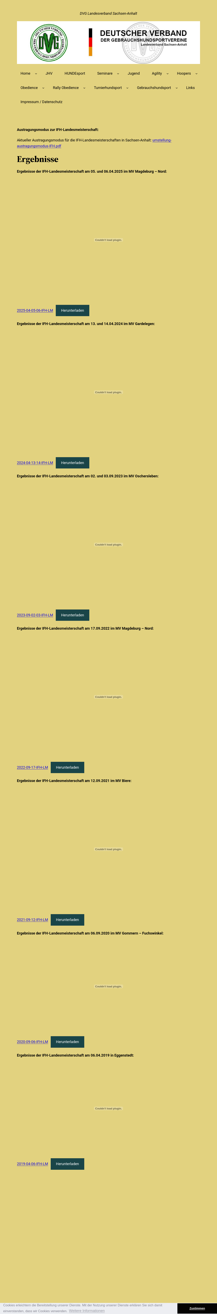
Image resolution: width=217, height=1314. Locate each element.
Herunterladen (72, 310)
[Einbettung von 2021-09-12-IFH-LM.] (108, 849)
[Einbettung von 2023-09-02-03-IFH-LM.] (108, 544)
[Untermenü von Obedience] (43, 88)
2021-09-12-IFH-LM (32, 920)
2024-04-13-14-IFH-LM (35, 463)
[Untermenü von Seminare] (118, 73)
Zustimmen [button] (197, 1308)
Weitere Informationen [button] (87, 1311)
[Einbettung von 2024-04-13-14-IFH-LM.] (108, 392)
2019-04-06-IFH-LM (32, 1164)
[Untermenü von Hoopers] (196, 73)
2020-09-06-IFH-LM (32, 1042)
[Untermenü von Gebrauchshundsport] (177, 88)
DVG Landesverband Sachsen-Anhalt (108, 13)
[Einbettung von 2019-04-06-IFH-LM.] (108, 1108)
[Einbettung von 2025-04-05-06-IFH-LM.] (108, 239)
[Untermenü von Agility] (167, 73)
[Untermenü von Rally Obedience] (84, 88)
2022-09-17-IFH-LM (32, 767)
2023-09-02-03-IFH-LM (35, 615)
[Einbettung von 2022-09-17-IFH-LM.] (108, 696)
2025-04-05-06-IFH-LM (35, 310)
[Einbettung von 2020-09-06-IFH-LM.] (108, 986)
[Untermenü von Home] (36, 73)
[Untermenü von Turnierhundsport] (127, 88)
